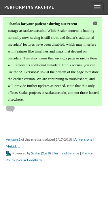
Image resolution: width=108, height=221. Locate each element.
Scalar (35, 153)
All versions (83, 139)
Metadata (13, 146)
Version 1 (13, 139)
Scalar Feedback (29, 160)
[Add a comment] (13, 109)
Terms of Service (66, 153)
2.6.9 (46, 153)
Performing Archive (29, 7)
